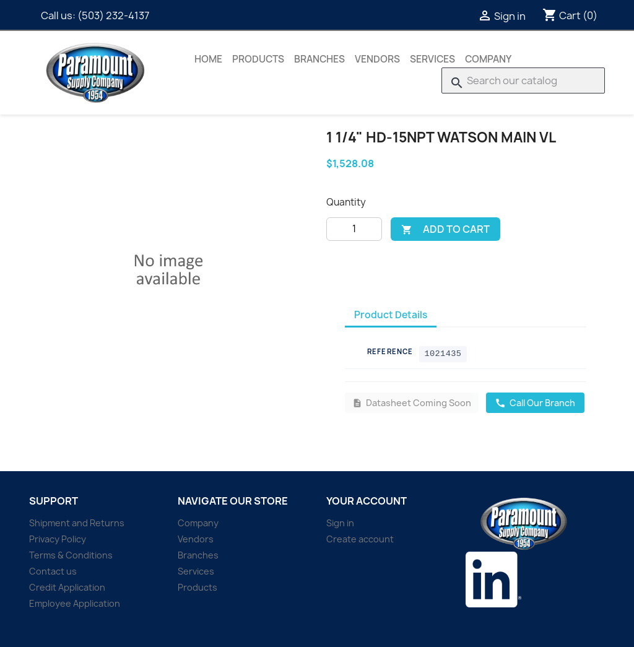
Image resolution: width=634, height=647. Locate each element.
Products (258, 59)
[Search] (523, 80)
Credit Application (67, 587)
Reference (390, 351)
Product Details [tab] (390, 314)
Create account (360, 539)
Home (208, 59)
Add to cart (445, 229)
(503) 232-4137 (113, 15)
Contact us (53, 571)
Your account (366, 501)
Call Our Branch (535, 403)
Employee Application (74, 603)
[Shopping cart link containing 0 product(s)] (569, 15)
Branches (319, 59)
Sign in (340, 523)
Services (432, 59)
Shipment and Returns (76, 523)
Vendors (377, 59)
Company (488, 59)
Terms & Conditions (71, 555)
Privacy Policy (57, 539)
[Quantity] (354, 229)
